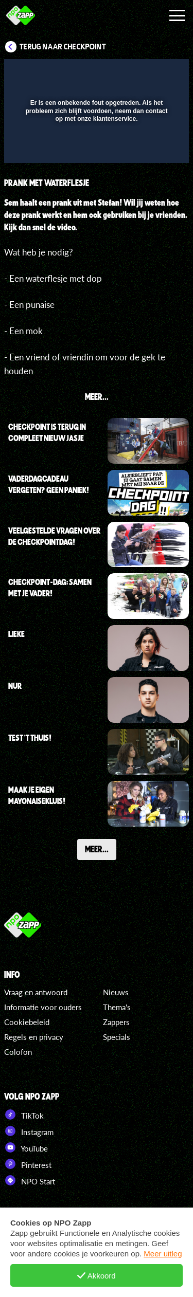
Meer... (97, 848)
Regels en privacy (33, 1037)
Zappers (116, 1022)
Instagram (29, 1131)
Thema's (117, 1007)
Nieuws (116, 992)
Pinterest (27, 1164)
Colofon (18, 1051)
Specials (116, 1037)
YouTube (26, 1147)
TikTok (24, 1114)
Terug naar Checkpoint (63, 46)
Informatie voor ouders (43, 1007)
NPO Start (29, 1180)
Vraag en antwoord (35, 992)
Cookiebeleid (26, 1022)
